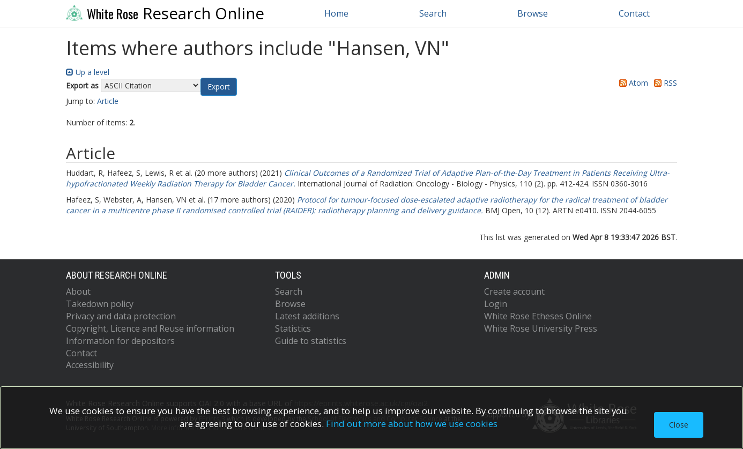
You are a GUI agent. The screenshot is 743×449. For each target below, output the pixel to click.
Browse (532, 13)
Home (336, 13)
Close (678, 425)
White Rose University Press (540, 328)
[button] (218, 87)
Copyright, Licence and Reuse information (150, 328)
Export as (82, 85)
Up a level (87, 72)
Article (107, 101)
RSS (663, 83)
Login (495, 304)
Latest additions (307, 316)
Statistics (293, 328)
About (78, 291)
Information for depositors (120, 341)
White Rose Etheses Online (538, 316)
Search (433, 13)
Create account (514, 291)
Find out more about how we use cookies (411, 423)
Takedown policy (99, 304)
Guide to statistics (310, 341)
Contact (634, 13)
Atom (631, 83)
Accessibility (90, 365)
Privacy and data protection (121, 316)
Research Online (165, 13)
